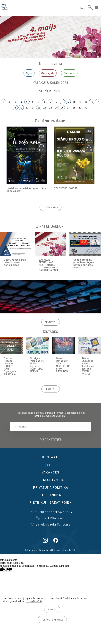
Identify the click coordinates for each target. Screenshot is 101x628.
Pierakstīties (51, 439)
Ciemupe (69, 72)
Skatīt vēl (50, 322)
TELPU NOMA (50, 495)
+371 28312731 (50, 518)
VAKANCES (50, 472)
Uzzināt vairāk (34, 601)
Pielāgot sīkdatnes (52, 619)
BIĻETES (50, 465)
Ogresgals (47, 72)
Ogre (29, 72)
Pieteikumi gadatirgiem (50, 502)
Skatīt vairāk (50, 207)
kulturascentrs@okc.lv (50, 511)
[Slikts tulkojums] (8, 569)
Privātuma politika (50, 487)
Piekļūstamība (50, 480)
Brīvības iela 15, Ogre (50, 524)
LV (81, 7)
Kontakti (50, 457)
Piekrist (52, 609)
